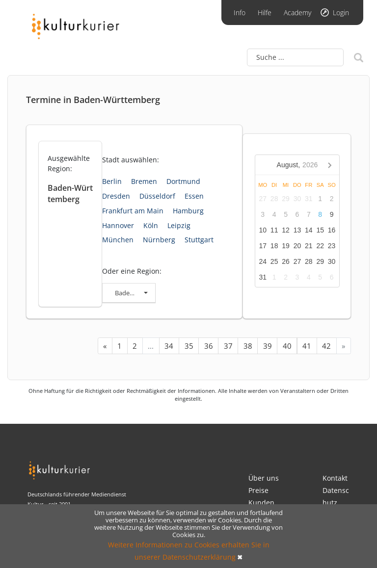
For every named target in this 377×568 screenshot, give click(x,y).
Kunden (261, 502)
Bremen (144, 181)
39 (267, 346)
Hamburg (188, 210)
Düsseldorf (157, 196)
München (118, 239)
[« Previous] (105, 346)
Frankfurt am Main (132, 210)
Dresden (116, 196)
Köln (150, 225)
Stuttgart (199, 239)
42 (326, 346)
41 (306, 346)
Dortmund (183, 181)
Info (239, 12)
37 (228, 346)
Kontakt (335, 478)
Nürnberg (159, 239)
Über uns (263, 478)
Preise (258, 490)
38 (247, 346)
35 (189, 346)
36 (208, 346)
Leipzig (178, 225)
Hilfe (264, 12)
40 (287, 346)
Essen (194, 196)
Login (341, 12)
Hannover (118, 225)
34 (168, 346)
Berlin (112, 181)
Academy (297, 12)
